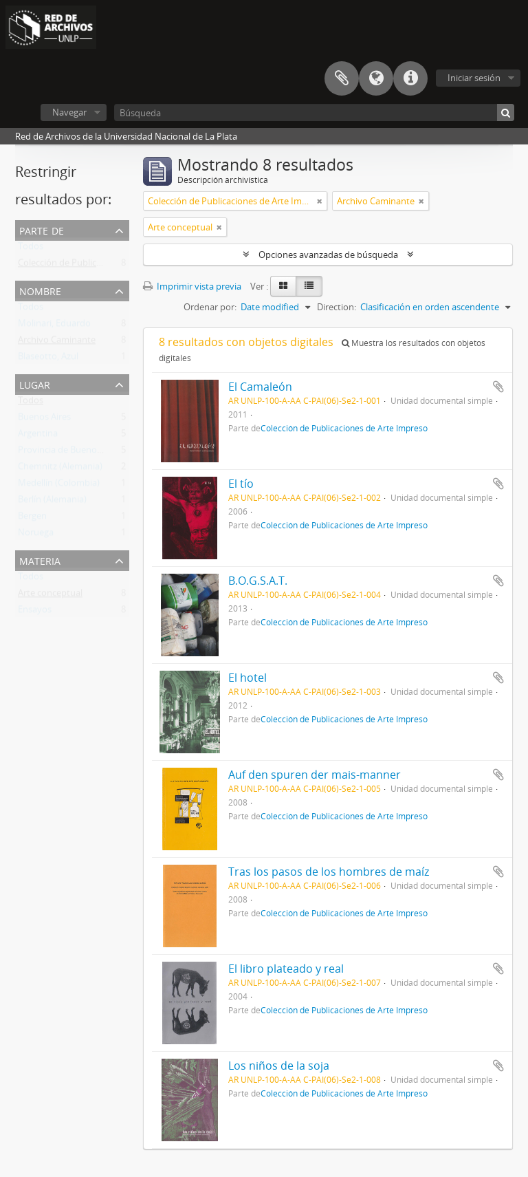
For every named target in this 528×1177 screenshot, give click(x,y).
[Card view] (283, 286)
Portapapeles (341, 78)
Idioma (376, 78)
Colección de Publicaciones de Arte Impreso (106, 265)
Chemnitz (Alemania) (60, 469)
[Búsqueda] (314, 112)
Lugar (34, 383)
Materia (39, 559)
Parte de (41, 229)
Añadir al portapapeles (498, 386)
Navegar (69, 112)
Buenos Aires (44, 419)
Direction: (336, 307)
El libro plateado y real (286, 968)
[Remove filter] (319, 201)
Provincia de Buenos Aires (70, 452)
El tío (241, 483)
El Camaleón (260, 386)
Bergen (32, 518)
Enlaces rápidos (410, 78)
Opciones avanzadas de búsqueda (328, 254)
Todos (30, 249)
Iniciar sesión (474, 78)
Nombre (40, 290)
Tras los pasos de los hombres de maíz (328, 871)
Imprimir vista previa (192, 286)
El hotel (247, 677)
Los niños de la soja (278, 1065)
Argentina (38, 436)
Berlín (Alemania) (52, 502)
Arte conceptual (50, 596)
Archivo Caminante (57, 342)
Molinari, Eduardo (54, 326)
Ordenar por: (210, 307)
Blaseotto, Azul (48, 359)
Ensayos (35, 612)
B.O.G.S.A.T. (257, 580)
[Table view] (309, 286)
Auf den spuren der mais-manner (314, 774)
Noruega (36, 535)
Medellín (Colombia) (59, 485)
